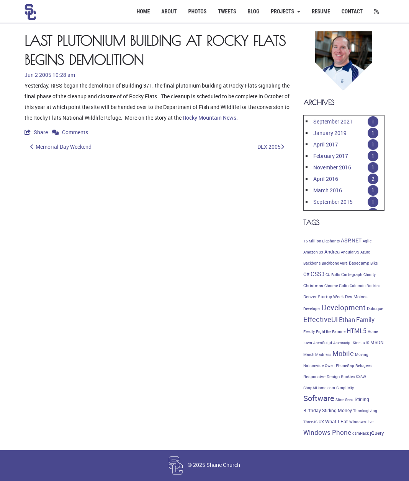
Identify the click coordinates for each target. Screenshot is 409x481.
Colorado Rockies (365, 285)
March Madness (317, 354)
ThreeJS (310, 421)
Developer (312, 308)
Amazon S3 (313, 252)
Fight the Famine (330, 331)
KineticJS (361, 342)
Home (143, 11)
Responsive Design (321, 376)
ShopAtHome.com (319, 387)
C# (306, 274)
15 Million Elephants (321, 241)
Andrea (332, 251)
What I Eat (336, 421)
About (169, 11)
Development (344, 307)
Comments (70, 132)
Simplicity (345, 387)
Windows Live (361, 421)
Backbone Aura (335, 263)
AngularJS (350, 252)
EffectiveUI (320, 319)
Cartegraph (351, 274)
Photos (197, 11)
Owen (330, 365)
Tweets (227, 11)
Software (318, 398)
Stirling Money (337, 410)
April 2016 (325, 178)
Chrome (331, 285)
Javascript (342, 342)
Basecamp (359, 263)
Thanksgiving (365, 410)
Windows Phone (327, 432)
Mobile (343, 353)
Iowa (307, 342)
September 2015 (333, 201)
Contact (352, 11)
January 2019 (330, 132)
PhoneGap (345, 365)
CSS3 (317, 274)
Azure (365, 252)
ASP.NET (351, 240)
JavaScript (322, 342)
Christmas (313, 285)
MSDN (377, 342)
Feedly (309, 331)
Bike (374, 263)
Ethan (347, 319)
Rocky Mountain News (209, 117)
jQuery (377, 433)
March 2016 (327, 190)
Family (365, 319)
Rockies (348, 376)
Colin (343, 285)
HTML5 (356, 331)
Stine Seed (344, 399)
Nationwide (313, 365)
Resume (321, 11)
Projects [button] (285, 11)
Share (37, 132)
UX (321, 421)
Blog (253, 11)
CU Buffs (333, 274)
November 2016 (332, 167)
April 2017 (325, 144)
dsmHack (360, 433)
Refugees (363, 365)
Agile (367, 241)
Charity (369, 274)
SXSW (361, 376)
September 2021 (333, 121)
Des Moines (356, 296)
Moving (361, 354)
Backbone (312, 263)
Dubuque (375, 308)
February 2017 (330, 155)
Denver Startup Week (323, 296)
